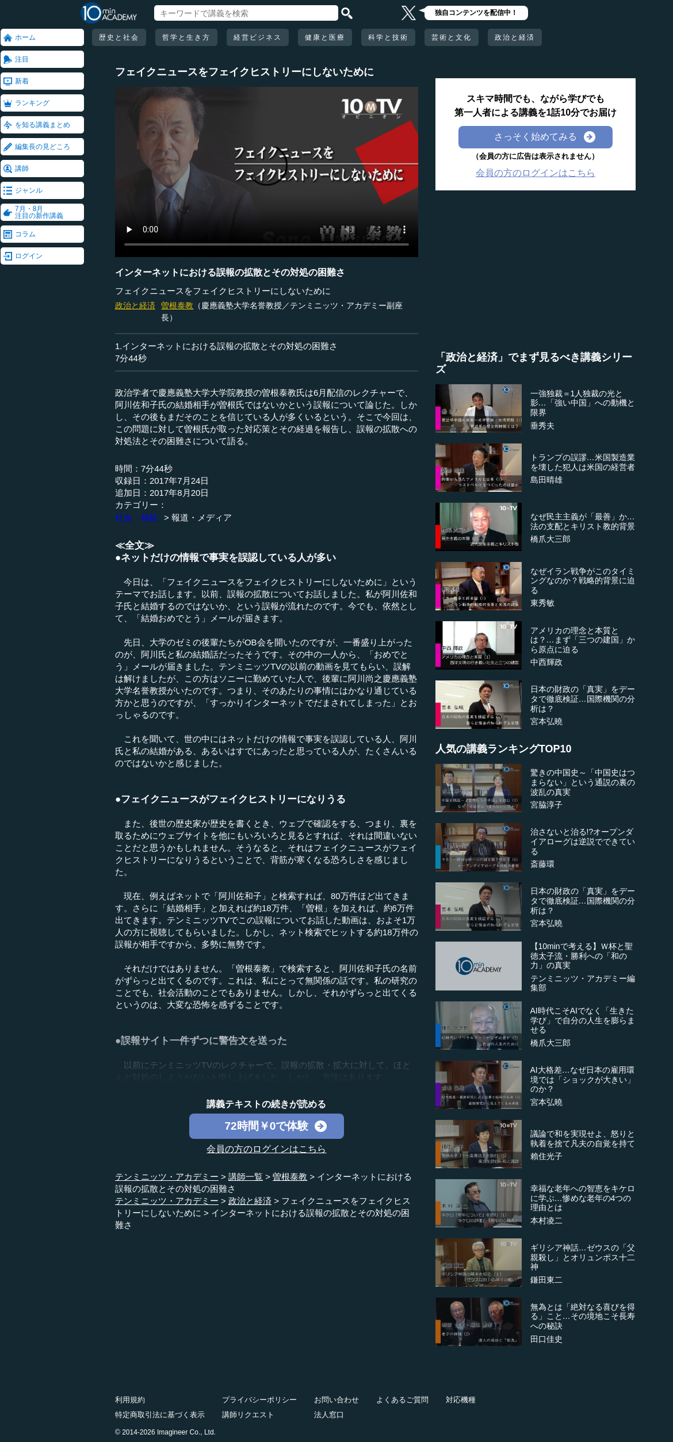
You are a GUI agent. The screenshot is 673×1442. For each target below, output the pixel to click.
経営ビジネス (258, 37)
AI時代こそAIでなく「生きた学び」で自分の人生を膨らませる (582, 1020)
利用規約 (130, 1399)
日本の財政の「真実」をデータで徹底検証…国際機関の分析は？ (582, 698)
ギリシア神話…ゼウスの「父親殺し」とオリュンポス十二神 (582, 1257)
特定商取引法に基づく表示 (160, 1414)
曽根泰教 (177, 305)
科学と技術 (388, 37)
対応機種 (461, 1399)
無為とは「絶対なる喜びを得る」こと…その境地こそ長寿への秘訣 (582, 1316)
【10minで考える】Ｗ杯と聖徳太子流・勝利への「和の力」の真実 (581, 956)
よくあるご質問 (402, 1399)
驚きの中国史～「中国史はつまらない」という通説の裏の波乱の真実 (582, 782)
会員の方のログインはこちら (266, 1149)
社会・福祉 (136, 517)
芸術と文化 (451, 37)
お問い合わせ (336, 1399)
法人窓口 (329, 1414)
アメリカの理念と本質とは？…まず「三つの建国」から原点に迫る (582, 640)
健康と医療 (325, 37)
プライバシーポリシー (259, 1399)
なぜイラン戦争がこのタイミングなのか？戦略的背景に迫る (582, 581)
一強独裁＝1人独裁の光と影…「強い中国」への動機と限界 (582, 403)
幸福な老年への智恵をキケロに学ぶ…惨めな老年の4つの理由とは (582, 1198)
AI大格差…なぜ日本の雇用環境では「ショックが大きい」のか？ (582, 1079)
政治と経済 (515, 37)
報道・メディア (201, 517)
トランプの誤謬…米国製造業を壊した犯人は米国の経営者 (582, 462)
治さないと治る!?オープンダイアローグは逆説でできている (582, 841)
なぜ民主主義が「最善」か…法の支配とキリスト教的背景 (582, 521)
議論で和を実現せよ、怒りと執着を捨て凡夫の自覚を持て (582, 1138)
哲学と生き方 (186, 37)
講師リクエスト (248, 1414)
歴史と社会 (119, 37)
